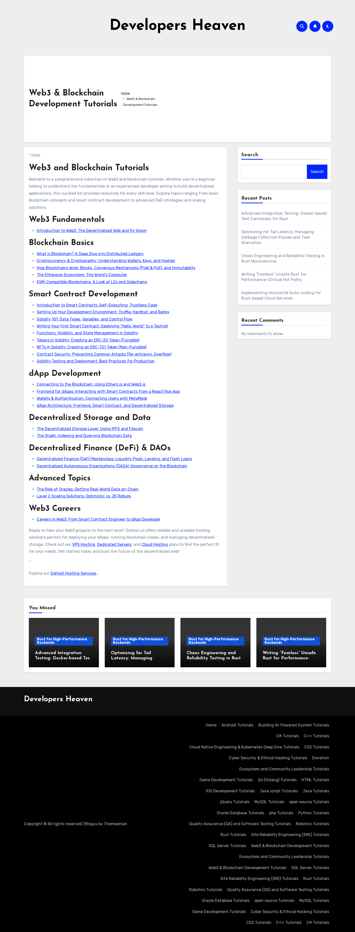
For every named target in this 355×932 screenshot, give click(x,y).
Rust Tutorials (233, 834)
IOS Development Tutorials (230, 791)
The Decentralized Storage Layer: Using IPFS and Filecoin (90, 428)
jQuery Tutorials (234, 801)
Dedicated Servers (114, 544)
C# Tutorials (287, 736)
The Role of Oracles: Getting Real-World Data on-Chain (88, 489)
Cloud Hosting (155, 544)
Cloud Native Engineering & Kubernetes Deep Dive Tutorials (244, 747)
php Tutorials (281, 813)
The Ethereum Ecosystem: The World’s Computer (82, 274)
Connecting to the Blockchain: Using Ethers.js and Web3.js (91, 384)
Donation (320, 758)
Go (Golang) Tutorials (277, 780)
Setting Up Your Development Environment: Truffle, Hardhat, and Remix (103, 312)
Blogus (91, 823)
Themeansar (115, 823)
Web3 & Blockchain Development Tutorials (290, 845)
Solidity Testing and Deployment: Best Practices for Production (96, 361)
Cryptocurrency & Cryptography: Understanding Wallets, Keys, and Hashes (106, 260)
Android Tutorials (237, 725)
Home (211, 725)
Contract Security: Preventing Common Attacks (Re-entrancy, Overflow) (104, 354)
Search (250, 154)
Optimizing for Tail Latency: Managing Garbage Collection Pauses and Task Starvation (277, 237)
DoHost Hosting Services (73, 573)
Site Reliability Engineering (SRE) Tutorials (290, 834)
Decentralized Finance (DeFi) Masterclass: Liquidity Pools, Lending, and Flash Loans (114, 458)
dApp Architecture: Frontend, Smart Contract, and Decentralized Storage (105, 405)
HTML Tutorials (315, 780)
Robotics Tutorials (312, 823)
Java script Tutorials (279, 791)
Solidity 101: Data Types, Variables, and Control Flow (84, 319)
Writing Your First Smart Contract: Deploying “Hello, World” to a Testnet (102, 326)
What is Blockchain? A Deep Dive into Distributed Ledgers (90, 253)
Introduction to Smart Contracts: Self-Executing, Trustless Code (97, 305)
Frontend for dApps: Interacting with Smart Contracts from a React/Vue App (108, 391)
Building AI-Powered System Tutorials (293, 725)
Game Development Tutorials (226, 780)
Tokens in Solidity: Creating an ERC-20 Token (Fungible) (88, 340)
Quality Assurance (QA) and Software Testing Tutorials (240, 823)
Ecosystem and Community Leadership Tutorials (284, 769)
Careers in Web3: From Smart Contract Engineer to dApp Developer (98, 519)
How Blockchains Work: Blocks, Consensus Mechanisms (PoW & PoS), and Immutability (116, 268)
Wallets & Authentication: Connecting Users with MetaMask (92, 398)
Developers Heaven (177, 26)
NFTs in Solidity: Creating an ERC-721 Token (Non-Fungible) (91, 347)
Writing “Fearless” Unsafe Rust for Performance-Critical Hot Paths (289, 658)
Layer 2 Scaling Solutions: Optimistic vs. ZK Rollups (84, 496)
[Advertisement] (244, 97)
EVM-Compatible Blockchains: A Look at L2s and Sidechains (92, 282)
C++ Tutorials (316, 736)
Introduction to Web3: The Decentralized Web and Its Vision (92, 230)
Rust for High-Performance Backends (62, 641)
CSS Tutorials (316, 747)
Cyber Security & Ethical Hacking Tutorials (268, 758)
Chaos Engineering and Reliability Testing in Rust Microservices (214, 658)
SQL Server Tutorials (227, 845)
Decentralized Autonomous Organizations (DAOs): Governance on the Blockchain (112, 466)
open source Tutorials (309, 801)
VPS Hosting (83, 544)
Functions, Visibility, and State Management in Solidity (87, 333)
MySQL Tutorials (269, 801)
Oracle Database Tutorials (240, 813)
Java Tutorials (316, 791)
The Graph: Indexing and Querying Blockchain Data (84, 435)
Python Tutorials (313, 813)
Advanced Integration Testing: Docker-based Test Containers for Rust (63, 658)
